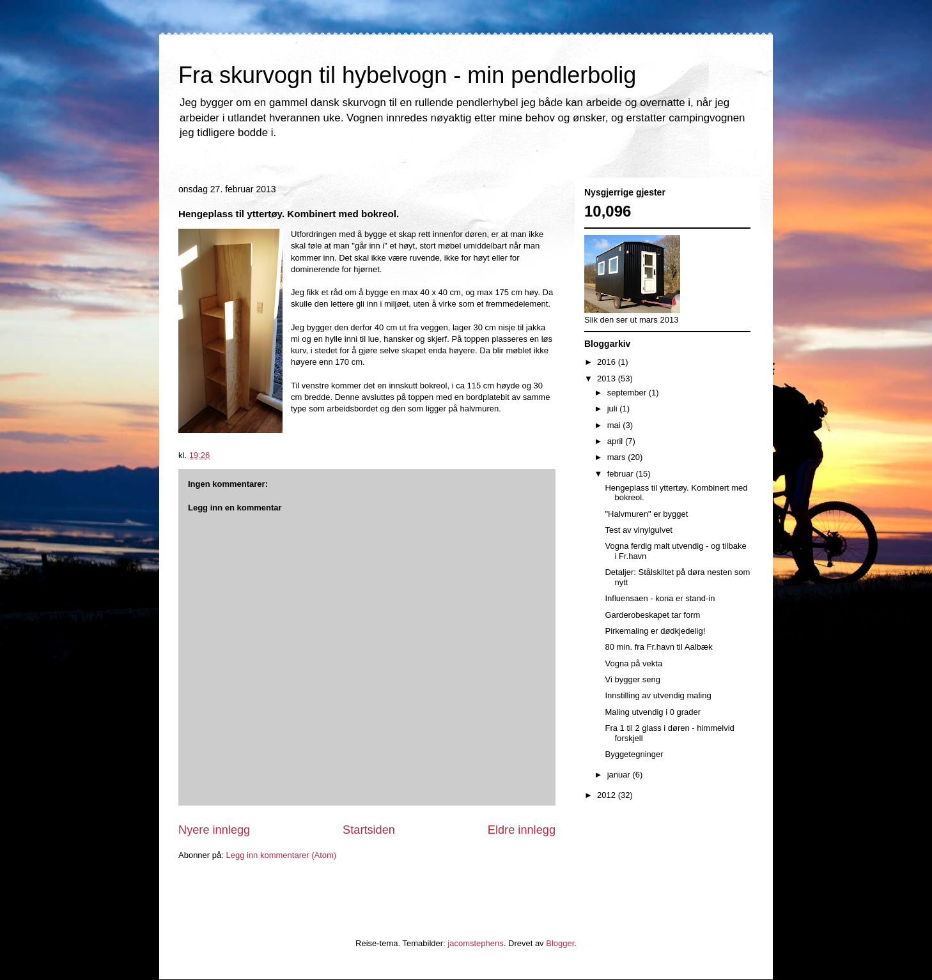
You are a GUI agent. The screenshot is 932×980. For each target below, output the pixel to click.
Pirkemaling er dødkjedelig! (655, 631)
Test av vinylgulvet (638, 530)
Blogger (560, 943)
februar (621, 474)
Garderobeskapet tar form (652, 615)
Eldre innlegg (521, 829)
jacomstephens (475, 943)
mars (617, 457)
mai (615, 425)
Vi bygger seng (632, 679)
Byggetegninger (634, 754)
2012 (607, 795)
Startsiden (369, 829)
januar (620, 774)
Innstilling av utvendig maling (658, 695)
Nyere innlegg (214, 829)
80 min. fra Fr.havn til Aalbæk (658, 647)
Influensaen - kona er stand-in (660, 598)
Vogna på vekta (633, 663)
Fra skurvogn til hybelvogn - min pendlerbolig (407, 75)
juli (613, 408)
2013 (607, 378)
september (628, 392)
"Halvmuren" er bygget (646, 514)
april (616, 441)
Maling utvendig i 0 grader (653, 712)
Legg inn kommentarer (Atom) (281, 855)
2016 (607, 362)
